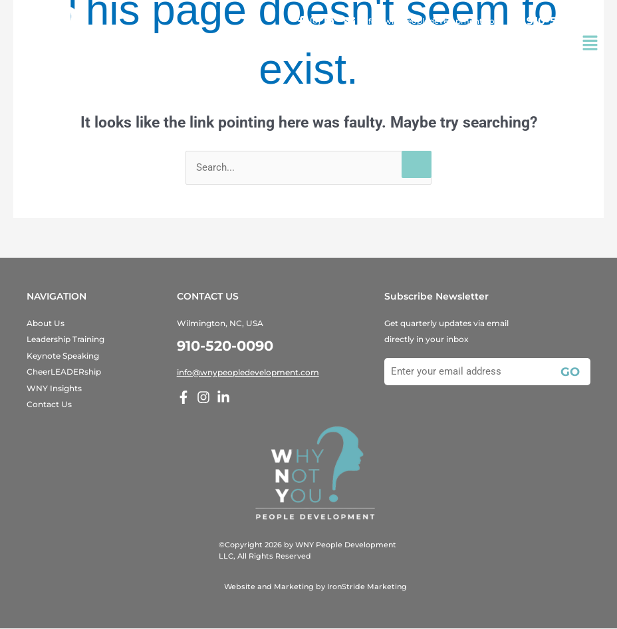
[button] (590, 44)
